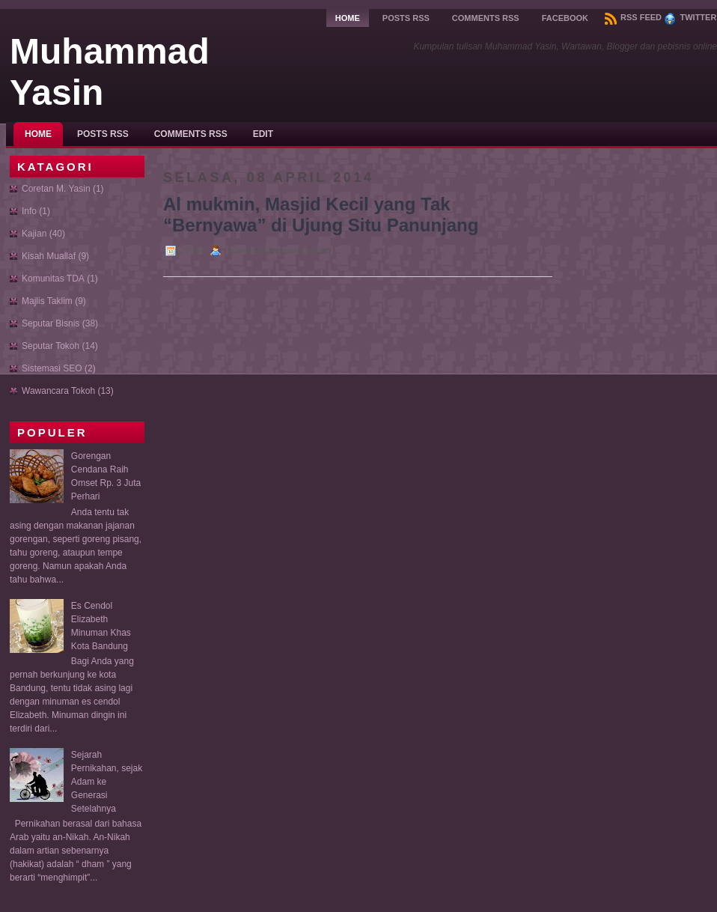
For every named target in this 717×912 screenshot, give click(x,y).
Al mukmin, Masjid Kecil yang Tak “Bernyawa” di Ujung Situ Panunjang (320, 214)
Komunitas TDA (53, 278)
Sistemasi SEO (52, 368)
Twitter (690, 17)
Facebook (565, 17)
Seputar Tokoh (50, 346)
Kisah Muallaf (49, 256)
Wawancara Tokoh (58, 391)
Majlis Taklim (47, 301)
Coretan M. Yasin (56, 188)
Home (347, 17)
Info (29, 211)
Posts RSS (406, 17)
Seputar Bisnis (50, 323)
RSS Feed (633, 17)
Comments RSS (485, 17)
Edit (263, 134)
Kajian (34, 233)
